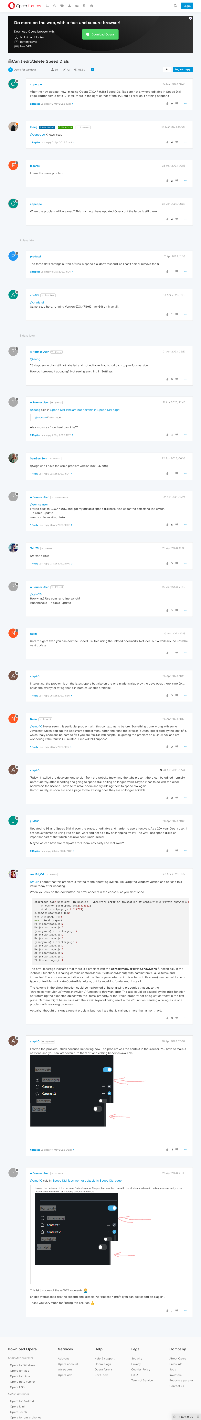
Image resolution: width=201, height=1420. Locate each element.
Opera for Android (22, 1401)
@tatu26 (36, 594)
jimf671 (34, 821)
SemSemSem (38, 458)
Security (136, 1358)
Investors (175, 1375)
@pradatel (48, 295)
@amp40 (45, 719)
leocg (33, 127)
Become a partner (181, 1380)
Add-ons (63, 1358)
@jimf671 (48, 1041)
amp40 (34, 676)
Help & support (105, 1358)
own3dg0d (37, 874)
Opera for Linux (20, 1376)
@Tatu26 (57, 587)
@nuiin (34, 881)
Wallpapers (65, 1369)
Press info (175, 1364)
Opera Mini (17, 1406)
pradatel (35, 256)
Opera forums (104, 1369)
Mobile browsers (18, 1394)
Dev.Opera (102, 1375)
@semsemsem (39, 504)
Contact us (176, 1385)
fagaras (35, 165)
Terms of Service (142, 1380)
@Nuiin (52, 874)
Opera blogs (103, 1364)
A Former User (39, 351)
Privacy (136, 1364)
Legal (136, 1349)
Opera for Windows (25, 69)
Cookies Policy (140, 1369)
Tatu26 (34, 548)
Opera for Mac (19, 1370)
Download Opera (102, 34)
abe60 (34, 295)
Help (98, 1349)
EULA (134, 1375)
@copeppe (83, 127)
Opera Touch (18, 1412)
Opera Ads (65, 1375)
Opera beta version (23, 1381)
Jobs (172, 1369)
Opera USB (17, 1387)
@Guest (55, 458)
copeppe (36, 84)
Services (65, 1349)
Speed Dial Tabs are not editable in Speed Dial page (85, 409)
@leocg (56, 352)
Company (177, 1349)
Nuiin (33, 633)
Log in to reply (183, 69)
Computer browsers (20, 1358)
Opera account (68, 1364)
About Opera (177, 1358)
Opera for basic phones (25, 1417)
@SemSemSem (59, 497)
